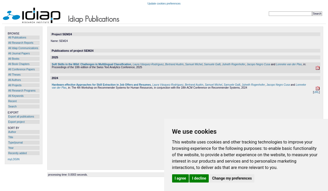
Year (11, 147)
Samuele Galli (212, 64)
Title (10, 137)
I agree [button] (180, 178)
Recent (12, 101)
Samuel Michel (194, 64)
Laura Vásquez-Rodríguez (148, 64)
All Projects (15, 85)
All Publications (17, 37)
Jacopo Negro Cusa (258, 64)
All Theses (14, 74)
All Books (13, 58)
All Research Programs (22, 90)
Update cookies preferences (164, 3)
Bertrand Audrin (174, 64)
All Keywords (16, 95)
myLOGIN (13, 159)
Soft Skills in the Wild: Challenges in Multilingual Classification (91, 64)
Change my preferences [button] (232, 178)
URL (316, 92)
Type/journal (15, 142)
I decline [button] (199, 178)
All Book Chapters (18, 64)
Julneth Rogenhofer (233, 64)
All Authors (14, 80)
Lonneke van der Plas (289, 64)
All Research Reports (20, 42)
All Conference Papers (21, 69)
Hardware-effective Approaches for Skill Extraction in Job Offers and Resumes (101, 84)
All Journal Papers (19, 53)
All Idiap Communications (23, 48)
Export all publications (21, 116)
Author (12, 132)
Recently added (17, 153)
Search (12, 106)
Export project (16, 121)
